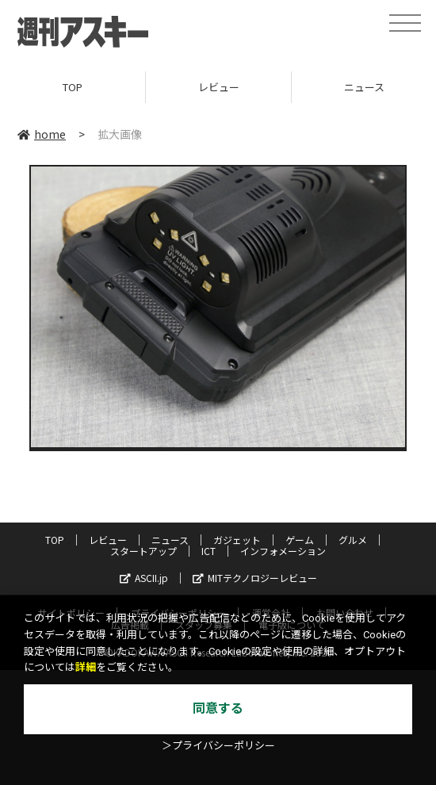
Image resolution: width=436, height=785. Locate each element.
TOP (72, 86)
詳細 (85, 667)
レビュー (218, 86)
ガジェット (237, 539)
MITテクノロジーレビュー (255, 577)
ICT (208, 550)
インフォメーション (283, 550)
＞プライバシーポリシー (218, 746)
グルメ (352, 539)
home (41, 134)
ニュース (170, 539)
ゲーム (299, 539)
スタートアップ (143, 550)
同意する (218, 708)
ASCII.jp (144, 577)
